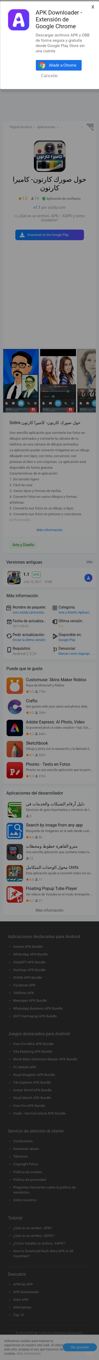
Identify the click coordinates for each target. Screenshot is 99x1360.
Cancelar (49, 75)
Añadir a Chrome (62, 65)
